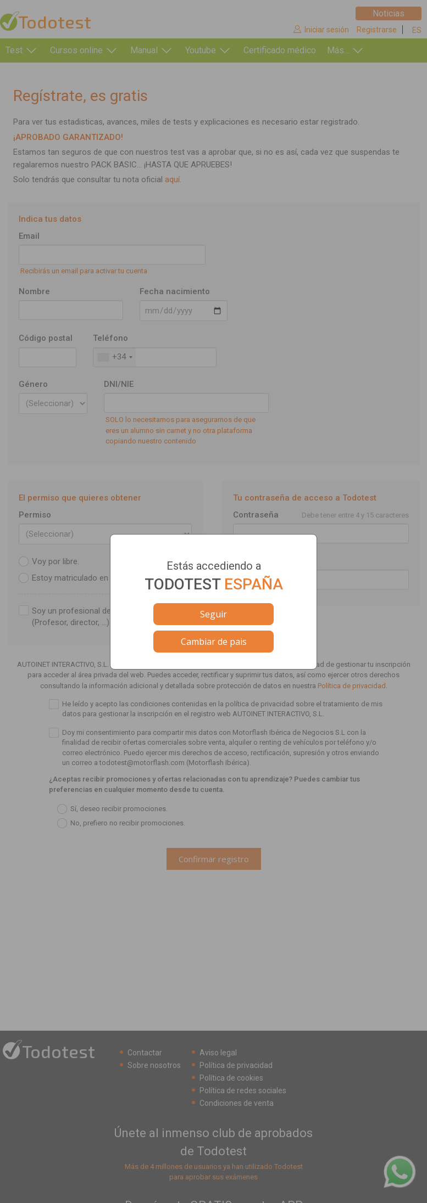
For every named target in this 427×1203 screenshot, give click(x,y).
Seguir (213, 614)
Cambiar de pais (214, 642)
